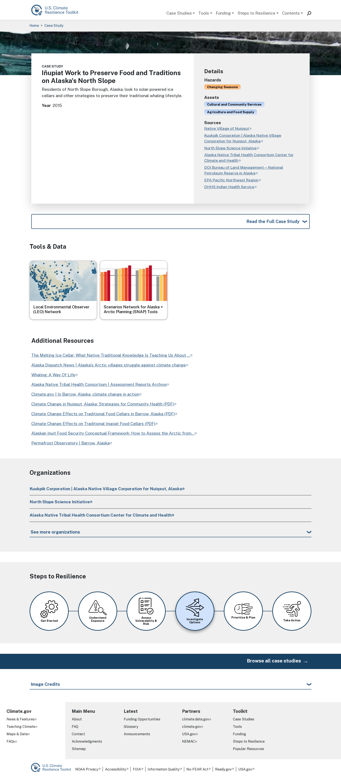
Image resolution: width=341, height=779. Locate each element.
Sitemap (79, 749)
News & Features (21, 719)
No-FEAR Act (197, 769)
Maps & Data (17, 734)
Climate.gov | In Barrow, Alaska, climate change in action (85, 394)
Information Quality (164, 769)
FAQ (75, 727)
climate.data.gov (195, 719)
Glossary (131, 727)
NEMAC (188, 741)
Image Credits (45, 684)
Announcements (137, 734)
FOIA (137, 769)
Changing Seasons (222, 87)
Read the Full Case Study (272, 221)
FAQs (11, 741)
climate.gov (191, 727)
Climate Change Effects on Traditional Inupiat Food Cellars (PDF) (93, 423)
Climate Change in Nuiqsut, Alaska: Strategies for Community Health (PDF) (102, 404)
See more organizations (55, 532)
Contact (78, 734)
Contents (291, 13)
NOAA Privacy (86, 769)
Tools (203, 13)
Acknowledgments (87, 741)
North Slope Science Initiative (60, 501)
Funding (223, 13)
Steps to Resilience (256, 13)
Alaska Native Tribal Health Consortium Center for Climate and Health (101, 515)
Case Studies (179, 13)
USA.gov (189, 734)
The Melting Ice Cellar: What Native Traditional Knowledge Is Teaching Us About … (110, 355)
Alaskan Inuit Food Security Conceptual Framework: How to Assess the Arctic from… (112, 433)
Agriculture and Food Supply (230, 112)
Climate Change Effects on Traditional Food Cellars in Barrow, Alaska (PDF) (103, 413)
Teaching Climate (21, 727)
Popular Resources (248, 749)
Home (34, 26)
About (77, 719)
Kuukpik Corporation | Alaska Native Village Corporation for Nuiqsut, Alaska (106, 488)
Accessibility (115, 769)
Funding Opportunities (142, 719)
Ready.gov (223, 769)
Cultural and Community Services (234, 104)
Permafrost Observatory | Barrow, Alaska (70, 443)
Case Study (54, 26)
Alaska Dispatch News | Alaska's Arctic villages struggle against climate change (108, 365)
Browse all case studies (274, 661)
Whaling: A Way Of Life (53, 374)
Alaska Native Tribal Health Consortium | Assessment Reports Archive (99, 384)
